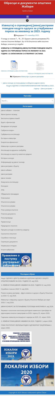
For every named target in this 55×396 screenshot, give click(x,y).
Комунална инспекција (9, 182)
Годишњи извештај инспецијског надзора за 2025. (20, 317)
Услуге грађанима (7, 250)
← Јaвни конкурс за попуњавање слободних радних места (23, 83)
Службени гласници (8, 238)
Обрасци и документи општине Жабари (27, 4)
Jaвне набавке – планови (10, 110)
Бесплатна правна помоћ (10, 118)
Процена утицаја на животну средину (15, 230)
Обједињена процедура (10, 194)
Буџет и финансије (8, 122)
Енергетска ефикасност (9, 142)
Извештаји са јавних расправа (32, 76)
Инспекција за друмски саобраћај (13, 150)
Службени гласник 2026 (10, 289)
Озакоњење (5, 198)
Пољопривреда (7, 218)
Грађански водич (7, 130)
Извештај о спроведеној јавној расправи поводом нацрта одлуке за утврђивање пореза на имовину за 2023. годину (27, 28)
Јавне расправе (6, 174)
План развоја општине (9, 210)
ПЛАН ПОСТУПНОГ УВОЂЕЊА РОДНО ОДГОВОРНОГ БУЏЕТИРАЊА (25, 325)
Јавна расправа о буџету (10, 166)
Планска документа (8, 214)
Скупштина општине (8, 234)
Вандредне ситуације (9, 126)
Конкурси (4, 186)
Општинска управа (8, 202)
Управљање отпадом (8, 246)
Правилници (6, 222)
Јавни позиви (6, 178)
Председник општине (9, 226)
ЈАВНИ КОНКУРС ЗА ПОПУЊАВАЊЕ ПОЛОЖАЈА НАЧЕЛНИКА (23, 306)
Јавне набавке (6, 170)
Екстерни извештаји (8, 138)
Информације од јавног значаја (12, 162)
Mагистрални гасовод (9, 114)
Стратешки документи (9, 242)
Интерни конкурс (7, 158)
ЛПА (2, 190)
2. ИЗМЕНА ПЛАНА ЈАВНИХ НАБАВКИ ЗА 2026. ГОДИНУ (21, 321)
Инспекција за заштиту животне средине (16, 154)
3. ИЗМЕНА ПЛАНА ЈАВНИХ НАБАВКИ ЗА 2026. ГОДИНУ (21, 285)
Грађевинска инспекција (10, 134)
